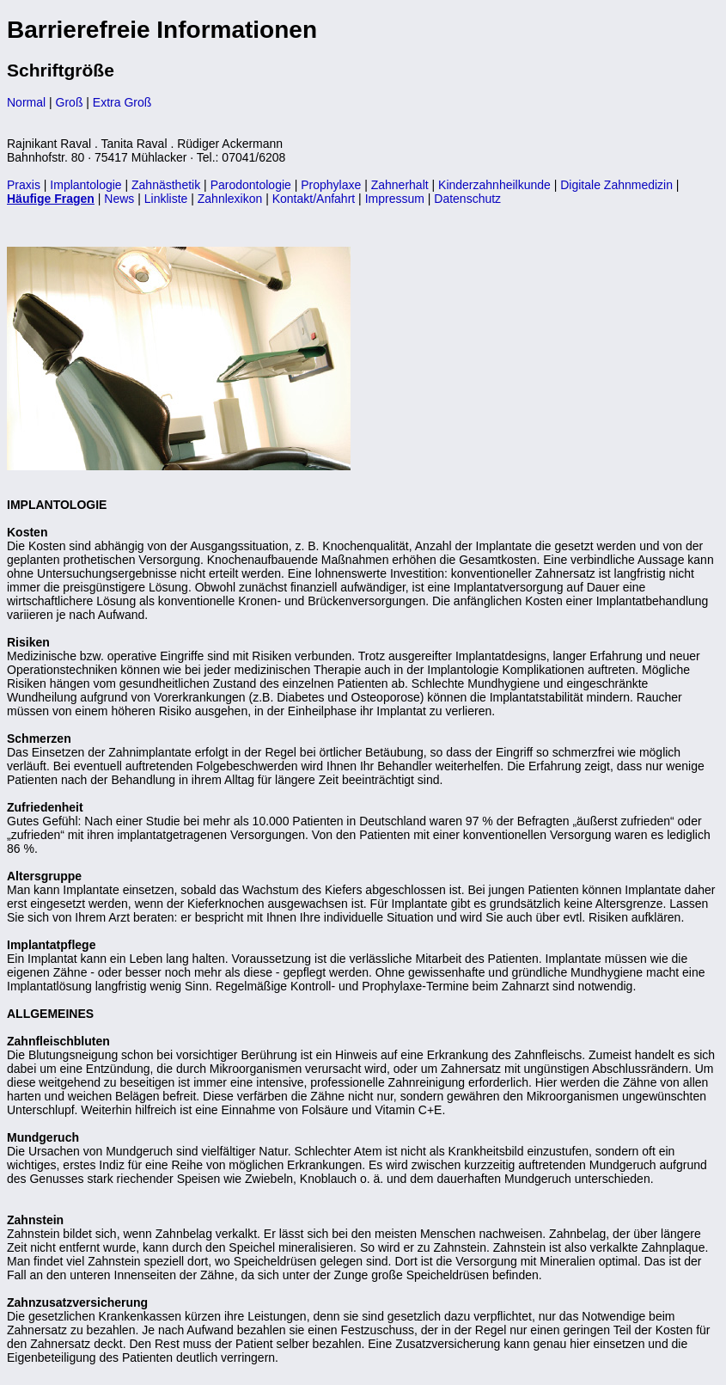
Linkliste (166, 198)
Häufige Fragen (51, 198)
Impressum (394, 198)
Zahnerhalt (400, 185)
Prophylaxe (331, 185)
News (119, 198)
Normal (26, 102)
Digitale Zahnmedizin (616, 185)
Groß (69, 102)
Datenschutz (467, 198)
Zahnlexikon (230, 198)
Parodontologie (250, 185)
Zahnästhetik (165, 185)
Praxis (23, 185)
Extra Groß (122, 102)
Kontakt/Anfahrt (314, 198)
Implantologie (85, 185)
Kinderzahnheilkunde (494, 185)
